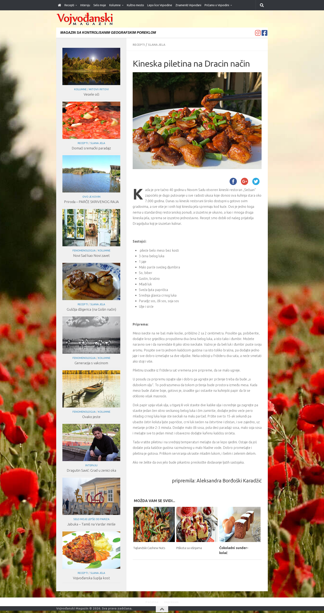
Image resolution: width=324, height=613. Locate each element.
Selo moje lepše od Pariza (91, 519)
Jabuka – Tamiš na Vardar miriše (91, 524)
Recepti (69, 5)
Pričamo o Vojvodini (217, 5)
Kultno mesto (135, 5)
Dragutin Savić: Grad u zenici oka (91, 470)
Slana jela (159, 44)
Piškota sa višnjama (191, 547)
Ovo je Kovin (91, 196)
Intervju (85, 5)
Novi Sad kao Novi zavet (91, 255)
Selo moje (99, 5)
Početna (150, 602)
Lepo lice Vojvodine (159, 5)
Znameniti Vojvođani (188, 5)
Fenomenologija (83, 250)
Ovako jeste (91, 417)
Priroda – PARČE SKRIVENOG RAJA (91, 202)
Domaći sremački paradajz (91, 148)
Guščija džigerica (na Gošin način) (91, 309)
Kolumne (115, 5)
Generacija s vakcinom (91, 363)
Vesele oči (91, 94)
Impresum (172, 602)
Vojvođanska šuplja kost (91, 578)
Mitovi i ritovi (98, 89)
